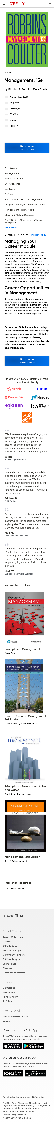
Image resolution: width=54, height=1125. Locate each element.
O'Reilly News (10, 945)
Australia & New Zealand (16, 1016)
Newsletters (9, 992)
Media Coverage (12, 950)
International (11, 1010)
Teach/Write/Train (13, 936)
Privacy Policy (10, 996)
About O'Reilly (12, 931)
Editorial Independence (14, 1114)
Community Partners (14, 954)
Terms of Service (10, 1111)
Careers (7, 941)
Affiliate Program (12, 959)
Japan (6, 1020)
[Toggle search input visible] (50, 3)
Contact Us (9, 987)
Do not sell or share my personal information (23, 1097)
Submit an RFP (10, 963)
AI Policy (7, 1001)
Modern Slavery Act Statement (17, 1118)
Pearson (14, 125)
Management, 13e (38, 234)
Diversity (7, 968)
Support (8, 982)
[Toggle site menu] (3, 3)
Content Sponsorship (14, 972)
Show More (11, 228)
